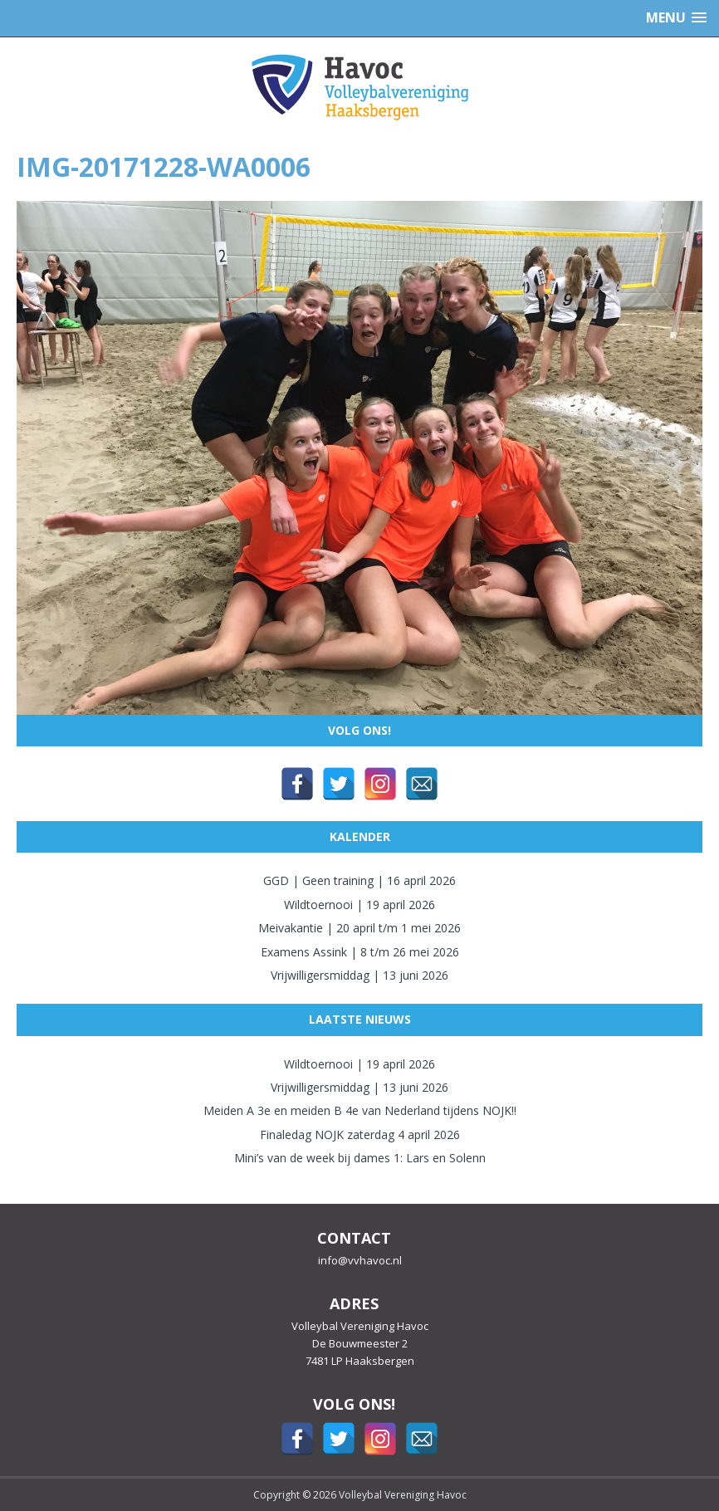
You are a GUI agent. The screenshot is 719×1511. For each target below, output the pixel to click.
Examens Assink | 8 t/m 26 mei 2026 (360, 952)
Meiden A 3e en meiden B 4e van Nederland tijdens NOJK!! (359, 1110)
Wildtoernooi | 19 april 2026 (359, 904)
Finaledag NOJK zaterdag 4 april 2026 (360, 1134)
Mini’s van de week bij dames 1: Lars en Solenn (360, 1158)
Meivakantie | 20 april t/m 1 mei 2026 (359, 928)
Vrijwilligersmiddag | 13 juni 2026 (359, 975)
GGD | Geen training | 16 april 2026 (359, 880)
